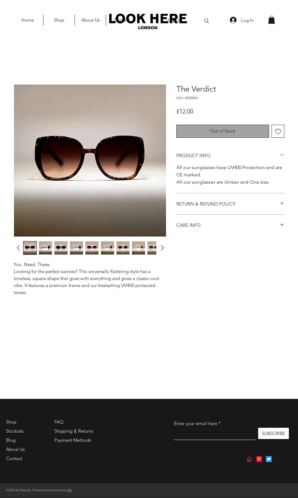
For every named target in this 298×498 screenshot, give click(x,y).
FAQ (59, 422)
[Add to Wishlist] (278, 131)
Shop (11, 422)
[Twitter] (269, 459)
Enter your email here (195, 423)
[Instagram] (249, 459)
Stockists (14, 431)
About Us (15, 449)
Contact (14, 458)
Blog (11, 440)
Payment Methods (73, 440)
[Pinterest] (259, 459)
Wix (69, 490)
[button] (271, 20)
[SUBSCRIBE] (273, 433)
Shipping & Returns (73, 431)
